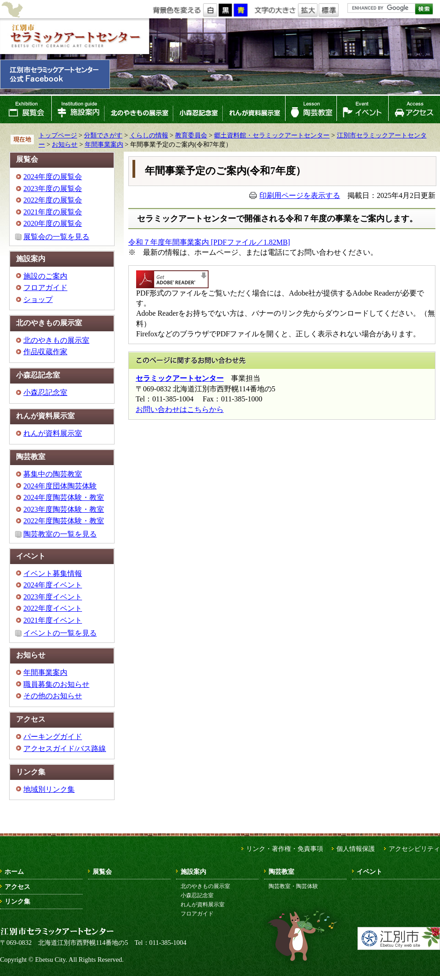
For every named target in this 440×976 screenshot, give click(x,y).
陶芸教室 (311, 109)
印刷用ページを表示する (299, 195)
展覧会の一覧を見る (56, 237)
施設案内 (77, 109)
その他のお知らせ (52, 696)
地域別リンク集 (49, 789)
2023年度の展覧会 (52, 188)
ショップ (38, 299)
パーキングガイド (52, 736)
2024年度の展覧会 (52, 177)
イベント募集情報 (52, 573)
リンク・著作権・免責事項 (284, 848)
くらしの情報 (149, 135)
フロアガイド (45, 287)
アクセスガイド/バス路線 (64, 748)
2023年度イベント (52, 597)
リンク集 (17, 901)
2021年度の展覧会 (52, 212)
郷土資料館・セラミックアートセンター (272, 135)
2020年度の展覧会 (52, 223)
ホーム (14, 871)
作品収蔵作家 (45, 352)
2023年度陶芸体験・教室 (63, 509)
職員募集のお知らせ (56, 684)
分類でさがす (103, 135)
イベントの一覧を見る (60, 633)
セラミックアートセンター (180, 378)
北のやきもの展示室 (138, 109)
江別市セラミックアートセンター (74, 36)
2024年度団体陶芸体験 (60, 486)
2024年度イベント (52, 585)
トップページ (57, 135)
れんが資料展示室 (254, 109)
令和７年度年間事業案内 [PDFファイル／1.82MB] (209, 242)
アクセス (414, 109)
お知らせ (64, 144)
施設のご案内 (45, 276)
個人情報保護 (355, 848)
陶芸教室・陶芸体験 (293, 886)
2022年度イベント (52, 608)
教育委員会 (191, 135)
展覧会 (25, 109)
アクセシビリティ (414, 848)
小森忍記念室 (197, 109)
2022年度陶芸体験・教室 (63, 521)
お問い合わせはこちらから (180, 409)
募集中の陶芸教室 (52, 474)
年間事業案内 (104, 144)
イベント (362, 109)
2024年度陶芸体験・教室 (63, 497)
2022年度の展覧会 (52, 200)
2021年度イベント (52, 620)
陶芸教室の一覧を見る (60, 534)
